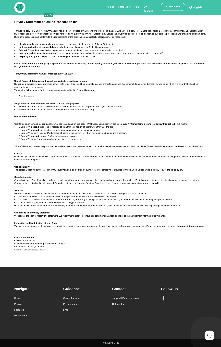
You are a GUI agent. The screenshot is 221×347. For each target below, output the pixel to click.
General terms (71, 298)
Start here (173, 6)
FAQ (65, 310)
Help (136, 7)
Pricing (110, 7)
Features (122, 7)
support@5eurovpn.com (191, 226)
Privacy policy (71, 304)
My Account (149, 7)
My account (20, 315)
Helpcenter (118, 304)
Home (17, 298)
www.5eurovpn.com (57, 31)
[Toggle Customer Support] (209, 335)
